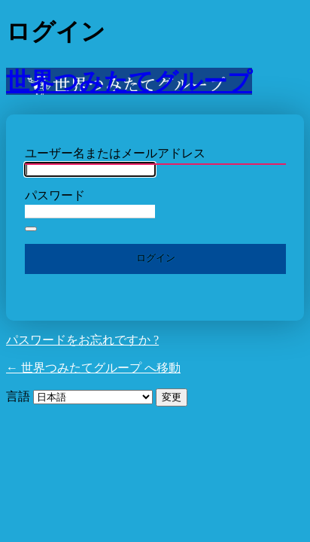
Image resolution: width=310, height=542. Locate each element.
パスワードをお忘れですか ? (82, 339)
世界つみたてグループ (129, 81)
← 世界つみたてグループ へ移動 (93, 367)
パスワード (55, 195)
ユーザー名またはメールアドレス (115, 153)
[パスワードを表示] (31, 229)
